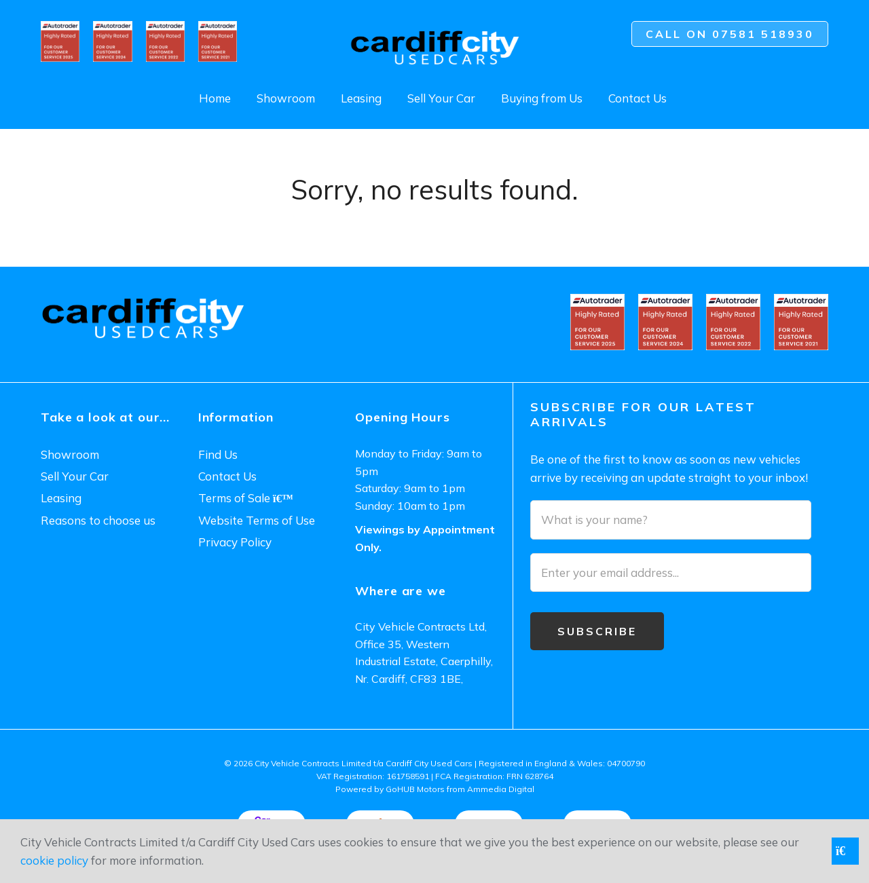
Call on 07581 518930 (730, 34)
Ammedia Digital (500, 789)
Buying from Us (542, 98)
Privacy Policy (235, 542)
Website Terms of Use (256, 520)
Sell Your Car (441, 98)
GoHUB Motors (415, 789)
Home (215, 98)
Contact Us (637, 98)
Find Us (218, 454)
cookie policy (54, 860)
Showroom (286, 98)
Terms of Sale (245, 498)
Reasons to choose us (98, 520)
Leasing (361, 98)
